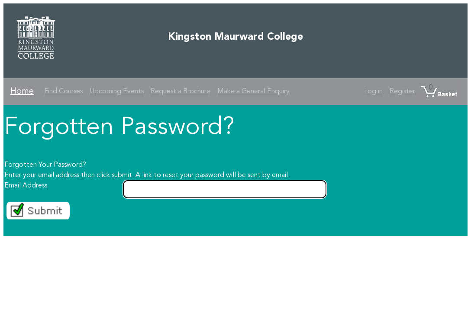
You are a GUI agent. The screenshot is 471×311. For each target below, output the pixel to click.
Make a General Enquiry (253, 91)
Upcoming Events (117, 91)
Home (22, 91)
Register (402, 91)
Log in (373, 91)
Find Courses (63, 91)
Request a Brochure (180, 91)
